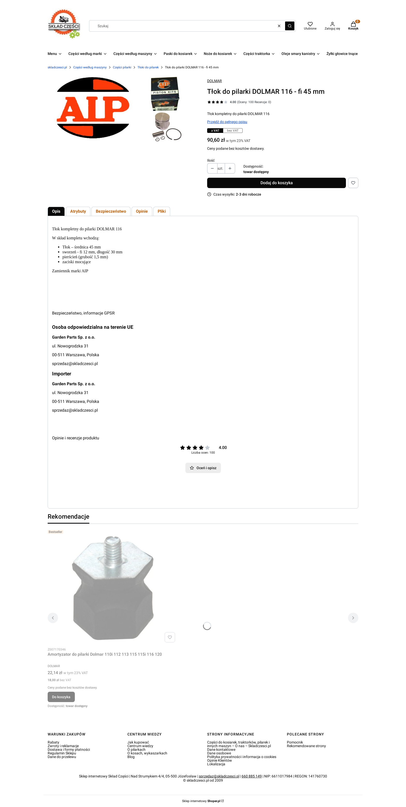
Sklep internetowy (201, 801)
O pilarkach (136, 749)
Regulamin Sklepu (62, 753)
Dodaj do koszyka (276, 182)
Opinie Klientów (219, 760)
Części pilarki (122, 67)
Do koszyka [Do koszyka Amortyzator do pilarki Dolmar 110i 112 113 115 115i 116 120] (61, 697)
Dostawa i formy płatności (69, 749)
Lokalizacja (216, 764)
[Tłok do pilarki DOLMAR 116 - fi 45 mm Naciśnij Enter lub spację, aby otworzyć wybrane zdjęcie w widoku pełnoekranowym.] (123, 109)
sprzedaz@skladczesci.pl (75, 363)
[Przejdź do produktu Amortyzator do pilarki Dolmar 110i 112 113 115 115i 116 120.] (112, 586)
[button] (289, 26)
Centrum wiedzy (140, 746)
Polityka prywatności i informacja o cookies (241, 757)
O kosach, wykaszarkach (147, 753)
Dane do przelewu (62, 757)
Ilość (211, 160)
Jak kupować (138, 742)
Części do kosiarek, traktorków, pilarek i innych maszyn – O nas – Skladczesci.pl (239, 744)
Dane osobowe (219, 753)
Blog (131, 757)
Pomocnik (295, 742)
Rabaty (53, 742)
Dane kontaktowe (221, 749)
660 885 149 (252, 776)
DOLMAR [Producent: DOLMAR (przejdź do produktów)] (214, 81)
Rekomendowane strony (306, 746)
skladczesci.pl (57, 67)
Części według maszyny (90, 67)
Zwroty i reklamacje (63, 746)
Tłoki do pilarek (148, 67)
